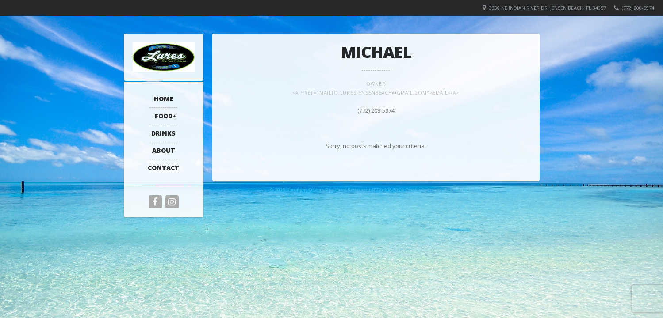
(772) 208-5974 (638, 7)
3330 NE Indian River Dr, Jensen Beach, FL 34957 (547, 7)
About (163, 150)
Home (163, 99)
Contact (163, 167)
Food (163, 116)
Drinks (163, 133)
